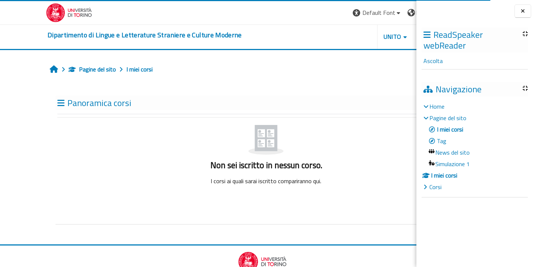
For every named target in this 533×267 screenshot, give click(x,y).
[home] (98, 35)
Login (403, 12)
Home (437, 106)
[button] (315, 13)
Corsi (435, 186)
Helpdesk (371, 36)
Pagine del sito (50, 69)
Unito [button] (330, 36)
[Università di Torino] (23, 11)
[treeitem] (474, 146)
